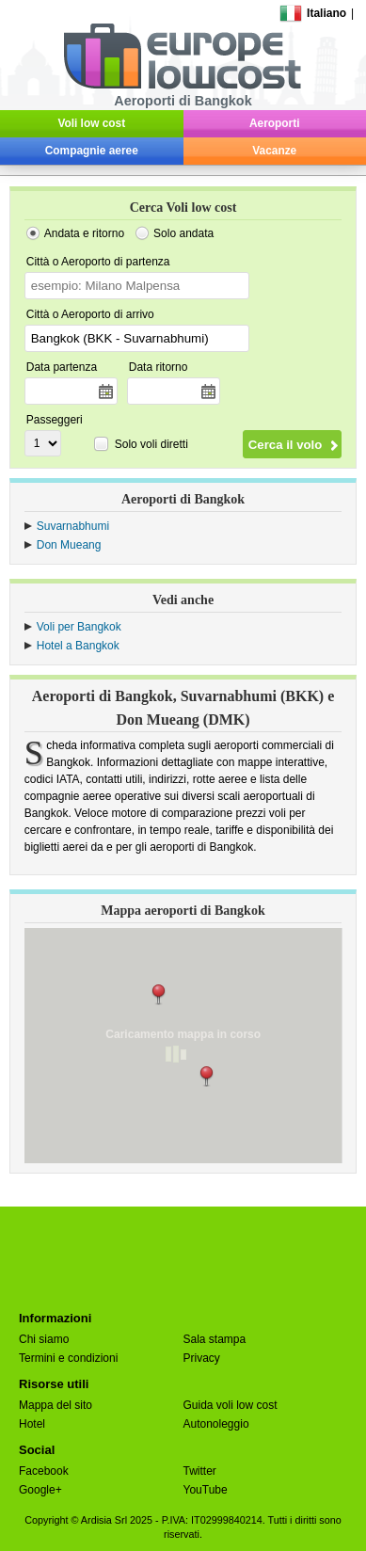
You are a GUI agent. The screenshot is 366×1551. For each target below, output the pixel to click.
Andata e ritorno (84, 233)
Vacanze (274, 150)
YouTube (205, 1489)
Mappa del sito (55, 1405)
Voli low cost (91, 123)
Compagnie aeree (91, 150)
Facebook (44, 1471)
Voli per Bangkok (79, 626)
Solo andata (183, 233)
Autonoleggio (216, 1424)
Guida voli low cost (230, 1405)
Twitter (199, 1471)
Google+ (40, 1489)
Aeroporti (274, 123)
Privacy (201, 1358)
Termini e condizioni (68, 1358)
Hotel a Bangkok (78, 645)
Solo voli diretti (151, 444)
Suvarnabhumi (73, 526)
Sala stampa (215, 1339)
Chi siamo (44, 1339)
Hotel (32, 1424)
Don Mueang (69, 545)
